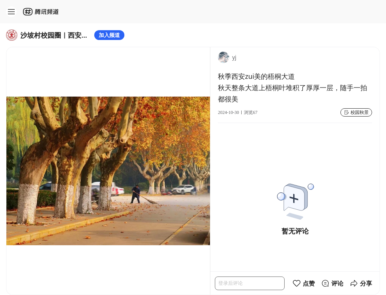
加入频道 (109, 34)
